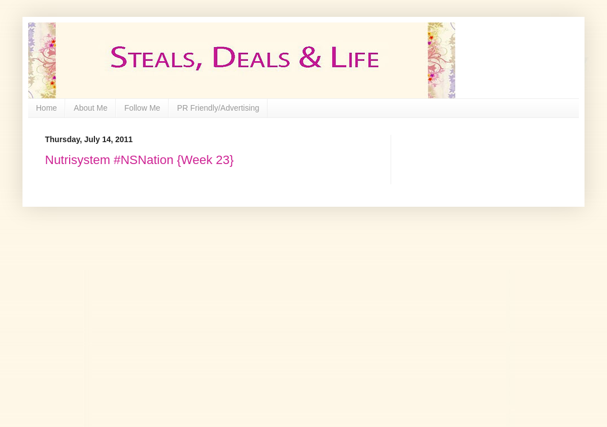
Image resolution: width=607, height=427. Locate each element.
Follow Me (142, 107)
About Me (90, 107)
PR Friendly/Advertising (218, 107)
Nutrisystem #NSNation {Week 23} (139, 160)
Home (46, 107)
